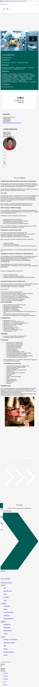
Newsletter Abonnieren (6, 510)
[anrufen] (2, 523)
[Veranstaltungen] (2, 517)
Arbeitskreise (7, 606)
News (5, 587)
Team (5, 645)
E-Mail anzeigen (7, 120)
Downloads (6, 673)
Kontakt (5, 655)
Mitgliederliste (7, 624)
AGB (5, 681)
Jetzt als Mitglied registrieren (19, 457)
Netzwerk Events (8, 591)
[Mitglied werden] (2, 509)
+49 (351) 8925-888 (5, 578)
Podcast (5, 594)
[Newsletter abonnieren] (2, 530)
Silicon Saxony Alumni (9, 642)
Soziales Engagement (9, 652)
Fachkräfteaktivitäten (9, 612)
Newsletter (6, 597)
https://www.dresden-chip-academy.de (12, 122)
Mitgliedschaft (7, 627)
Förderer (6, 633)
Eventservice (7, 615)
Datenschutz (6, 678)
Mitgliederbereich (8, 630)
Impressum (6, 676)
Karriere (5, 648)
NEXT (5, 600)
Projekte (5, 609)
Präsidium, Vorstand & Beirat (10, 639)
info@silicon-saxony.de (6, 582)
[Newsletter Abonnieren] (19, 541)
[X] (1, 665)
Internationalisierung (8, 618)
